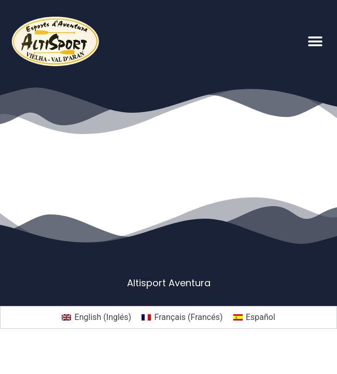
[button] (315, 41)
